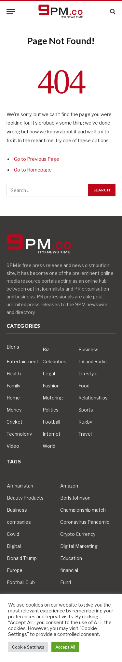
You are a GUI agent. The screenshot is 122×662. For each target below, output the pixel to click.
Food (83, 385)
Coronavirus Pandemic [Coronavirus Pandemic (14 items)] (84, 522)
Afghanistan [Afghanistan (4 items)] (20, 486)
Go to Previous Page (36, 159)
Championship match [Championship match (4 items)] (83, 510)
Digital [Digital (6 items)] (14, 546)
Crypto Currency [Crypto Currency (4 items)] (77, 534)
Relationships (93, 397)
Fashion (51, 385)
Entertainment (22, 361)
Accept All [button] (65, 647)
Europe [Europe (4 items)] (14, 570)
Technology (19, 434)
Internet (52, 434)
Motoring (53, 397)
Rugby (85, 422)
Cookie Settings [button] (28, 647)
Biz (46, 349)
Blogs (13, 347)
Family (13, 385)
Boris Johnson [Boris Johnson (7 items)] (75, 498)
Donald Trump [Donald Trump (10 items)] (22, 558)
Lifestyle (88, 373)
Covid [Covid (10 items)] (13, 534)
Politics (51, 410)
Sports (85, 410)
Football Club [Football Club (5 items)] (21, 582)
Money (14, 410)
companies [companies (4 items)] (19, 522)
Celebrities (54, 361)
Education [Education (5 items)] (71, 558)
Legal (49, 373)
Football (51, 422)
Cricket (14, 422)
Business (88, 349)
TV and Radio (92, 361)
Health (14, 373)
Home (13, 397)
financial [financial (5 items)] (69, 570)
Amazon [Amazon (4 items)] (69, 486)
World (49, 446)
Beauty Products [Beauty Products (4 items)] (25, 498)
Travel (85, 434)
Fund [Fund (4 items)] (65, 582)
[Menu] (11, 11)
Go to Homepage (33, 170)
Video (13, 446)
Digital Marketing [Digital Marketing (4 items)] (79, 546)
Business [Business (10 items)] (17, 510)
